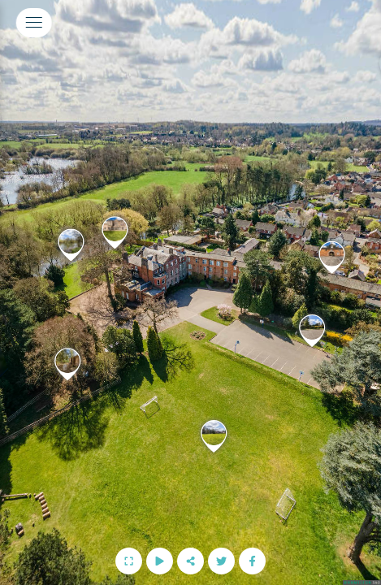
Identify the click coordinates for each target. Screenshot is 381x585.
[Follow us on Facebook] (252, 561)
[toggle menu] (34, 22)
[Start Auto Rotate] (159, 561)
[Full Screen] (128, 561)
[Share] (190, 561)
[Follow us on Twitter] (221, 561)
